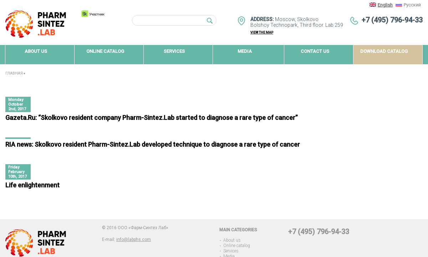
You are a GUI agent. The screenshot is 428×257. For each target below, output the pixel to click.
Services (231, 250)
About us (232, 240)
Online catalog (236, 245)
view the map (261, 32)
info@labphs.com (133, 239)
